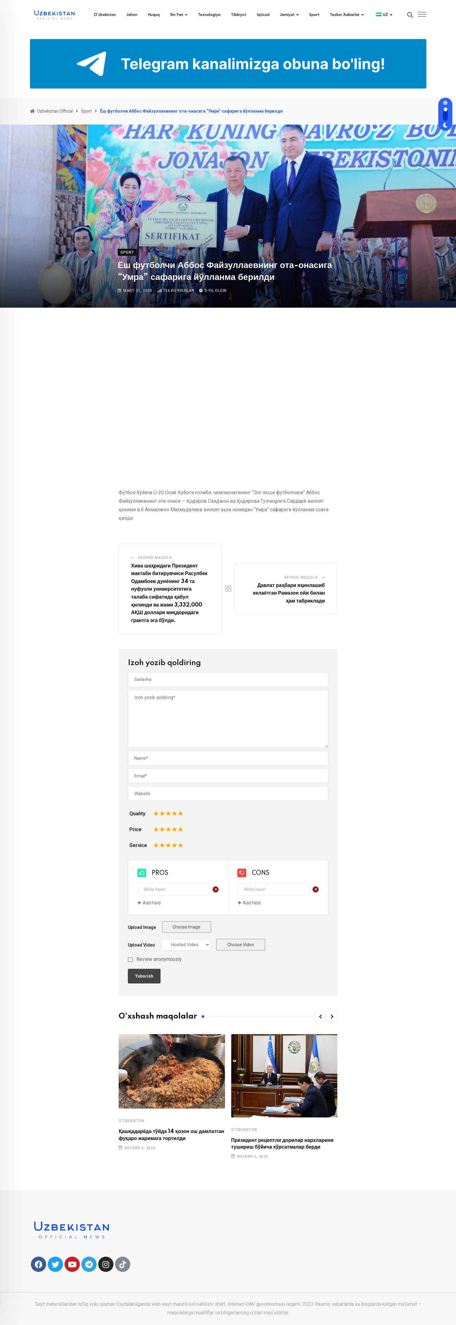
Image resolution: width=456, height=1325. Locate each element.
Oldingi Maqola (155, 558)
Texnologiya (209, 15)
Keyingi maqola (301, 577)
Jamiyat (287, 15)
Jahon (131, 15)
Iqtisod (263, 15)
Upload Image (142, 927)
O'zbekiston (132, 1121)
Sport (314, 15)
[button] (320, 1016)
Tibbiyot (238, 15)
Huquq (154, 15)
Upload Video (141, 945)
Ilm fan (176, 15)
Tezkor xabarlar (345, 15)
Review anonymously (159, 959)
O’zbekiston (105, 15)
